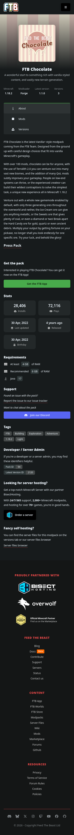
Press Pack (12, 245)
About (18, 108)
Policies (36, 794)
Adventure (52, 433)
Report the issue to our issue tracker (25, 400)
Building (19, 433)
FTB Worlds (37, 706)
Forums (37, 744)
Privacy (37, 772)
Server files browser (16, 545)
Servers (37, 667)
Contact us (37, 678)
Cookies (37, 788)
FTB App (37, 701)
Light (20, 439)
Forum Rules (37, 783)
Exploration (35, 433)
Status (37, 673)
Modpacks (37, 717)
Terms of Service (37, 778)
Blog (37, 646)
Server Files (37, 723)
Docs (37, 651)
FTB (8, 433)
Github (37, 750)
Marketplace (36, 739)
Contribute (37, 657)
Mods (18, 119)
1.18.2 (9, 439)
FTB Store (37, 712)
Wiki (37, 728)
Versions (20, 129)
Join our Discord (37, 415)
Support (37, 662)
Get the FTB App (37, 283)
